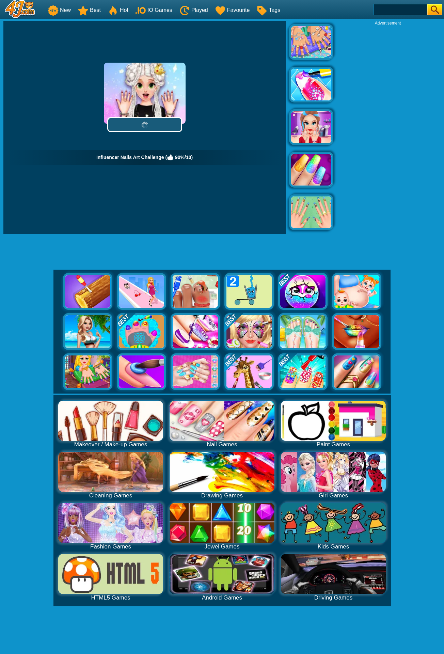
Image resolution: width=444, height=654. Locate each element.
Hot (118, 10)
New (59, 10)
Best (89, 10)
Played (193, 10)
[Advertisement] (388, 128)
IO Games (153, 10)
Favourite (232, 10)
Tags (268, 10)
